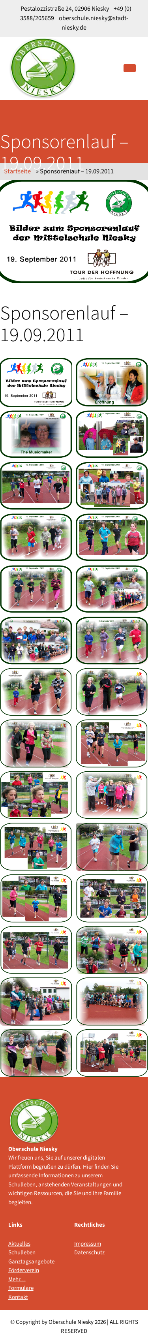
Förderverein (23, 1270)
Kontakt (18, 1297)
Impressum (87, 1244)
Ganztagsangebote (24, 1262)
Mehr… (17, 1279)
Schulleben (22, 1252)
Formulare (21, 1288)
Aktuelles (19, 1244)
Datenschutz (89, 1252)
